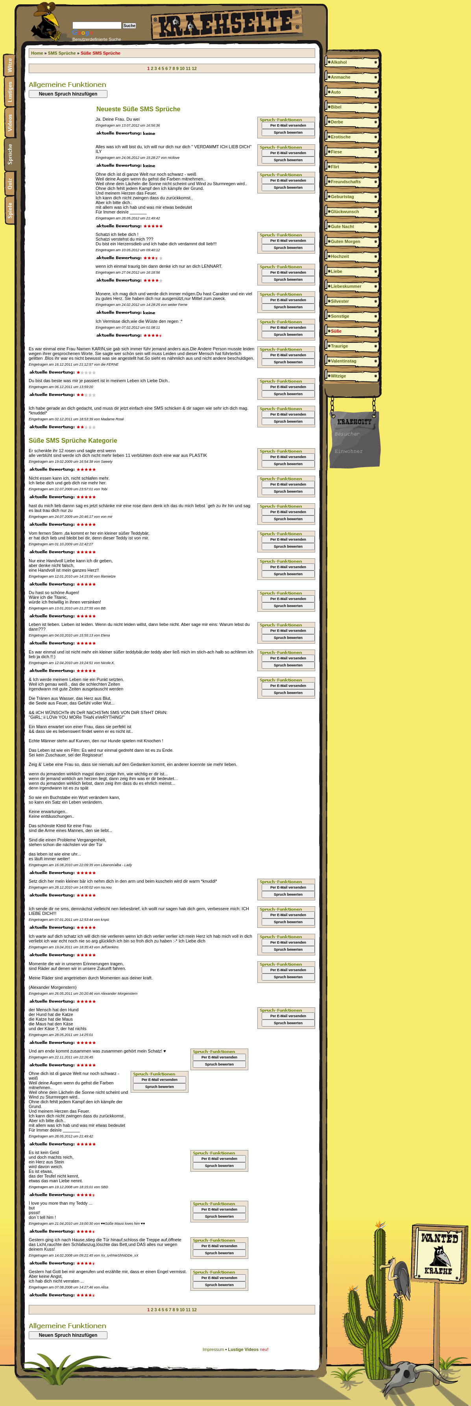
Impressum (213, 1349)
